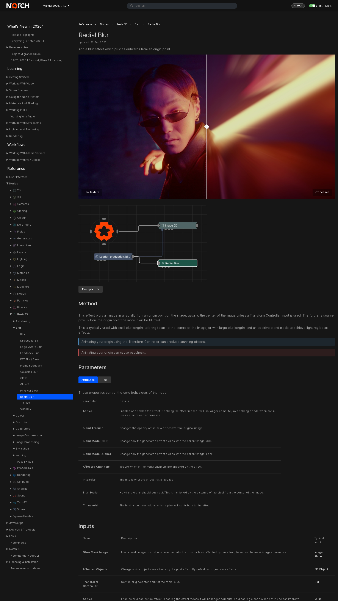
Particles (20, 301)
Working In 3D (18, 110)
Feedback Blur (29, 353)
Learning (14, 68)
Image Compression (29, 435)
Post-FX (20, 315)
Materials (21, 273)
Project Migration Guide (26, 54)
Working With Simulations (25, 122)
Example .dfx (90, 289)
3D (17, 197)
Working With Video (21, 83)
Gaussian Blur (29, 371)
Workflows (16, 144)
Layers (19, 252)
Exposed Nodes (23, 516)
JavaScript (16, 523)
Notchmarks (18, 542)
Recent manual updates (26, 568)
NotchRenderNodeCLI (25, 555)
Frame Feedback (31, 365)
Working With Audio (23, 116)
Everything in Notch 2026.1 (27, 41)
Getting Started (19, 77)
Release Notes (18, 47)
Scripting (21, 482)
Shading (20, 489)
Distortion (22, 422)
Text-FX (20, 503)
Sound (19, 496)
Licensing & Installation (23, 562)
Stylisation (22, 448)
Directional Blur (30, 340)
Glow (23, 378)
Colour (19, 218)
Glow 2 (24, 384)
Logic (18, 266)
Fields (19, 232)
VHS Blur (25, 409)
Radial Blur (27, 396)
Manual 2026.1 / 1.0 (56, 5)
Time (104, 379)
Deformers (22, 225)
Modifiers (21, 287)
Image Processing (27, 442)
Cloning (20, 211)
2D (17, 190)
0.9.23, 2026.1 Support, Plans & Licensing (37, 60)
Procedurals (23, 468)
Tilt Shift (25, 403)
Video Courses (18, 90)
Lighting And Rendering (24, 129)
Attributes (88, 379)
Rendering (16, 136)
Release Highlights (22, 34)
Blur (18, 327)
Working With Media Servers (27, 153)
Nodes (13, 183)
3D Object (321, 569)
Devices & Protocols (22, 529)
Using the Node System (24, 96)
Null (317, 582)
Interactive (22, 246)
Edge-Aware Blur (31, 346)
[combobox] (182, 6)
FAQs (12, 536)
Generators (22, 239)
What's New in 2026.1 (25, 26)
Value (318, 599)
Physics (20, 308)
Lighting (20, 259)
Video (19, 510)
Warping (21, 455)
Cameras (21, 204)
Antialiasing (23, 321)
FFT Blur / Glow (29, 359)
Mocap (19, 280)
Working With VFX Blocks (25, 159)
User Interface (18, 177)
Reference (16, 168)
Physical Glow (29, 390)
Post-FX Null (25, 461)
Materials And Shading (23, 103)
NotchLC (14, 549)
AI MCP (298, 5)
